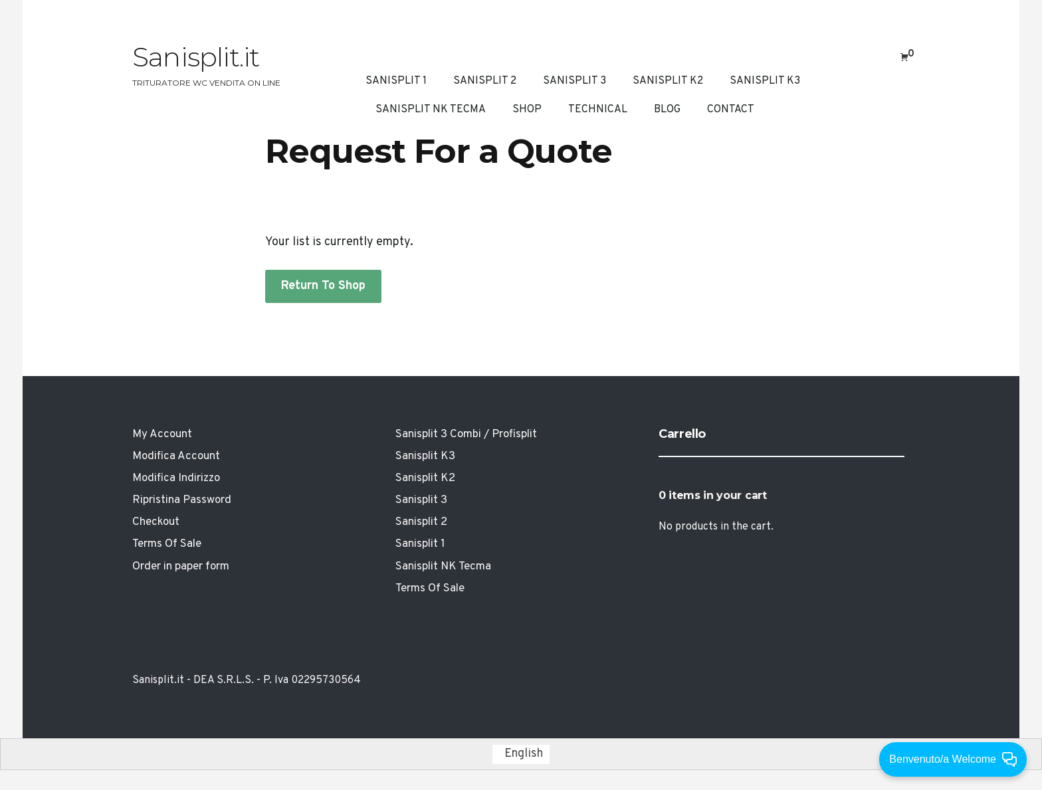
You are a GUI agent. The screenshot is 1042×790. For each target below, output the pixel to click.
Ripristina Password (181, 500)
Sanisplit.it (195, 57)
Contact (730, 109)
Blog (667, 109)
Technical (597, 109)
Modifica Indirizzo (176, 478)
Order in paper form (180, 566)
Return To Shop (323, 286)
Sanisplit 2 (484, 81)
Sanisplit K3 (765, 81)
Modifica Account (176, 456)
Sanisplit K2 (668, 81)
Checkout (155, 522)
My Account (162, 434)
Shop (527, 109)
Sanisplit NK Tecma (430, 109)
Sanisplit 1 (396, 81)
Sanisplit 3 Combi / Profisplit (466, 434)
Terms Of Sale (166, 544)
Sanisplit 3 (574, 81)
